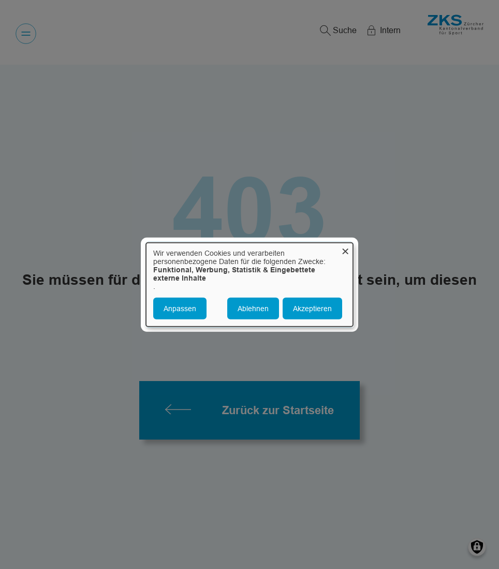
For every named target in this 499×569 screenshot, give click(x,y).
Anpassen (180, 308)
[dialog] (249, 284)
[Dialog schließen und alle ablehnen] (345, 248)
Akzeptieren (312, 308)
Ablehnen (253, 308)
